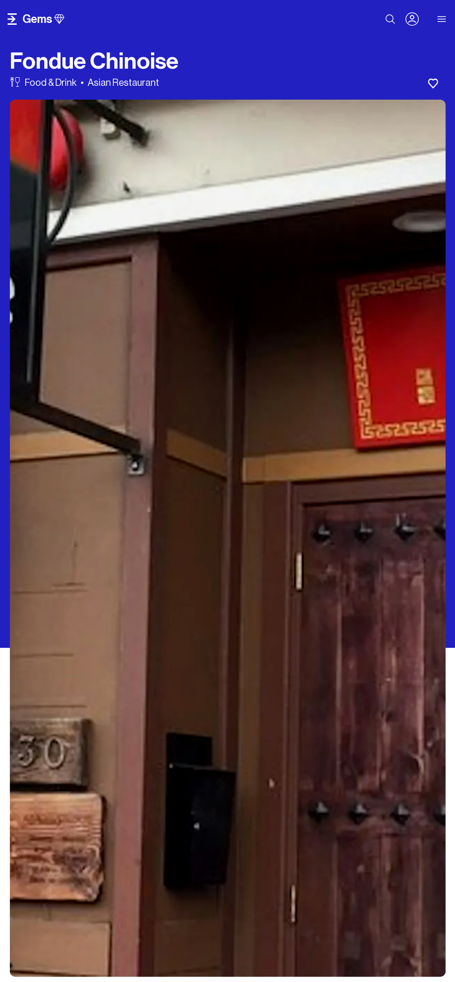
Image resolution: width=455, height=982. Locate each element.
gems (43, 19)
